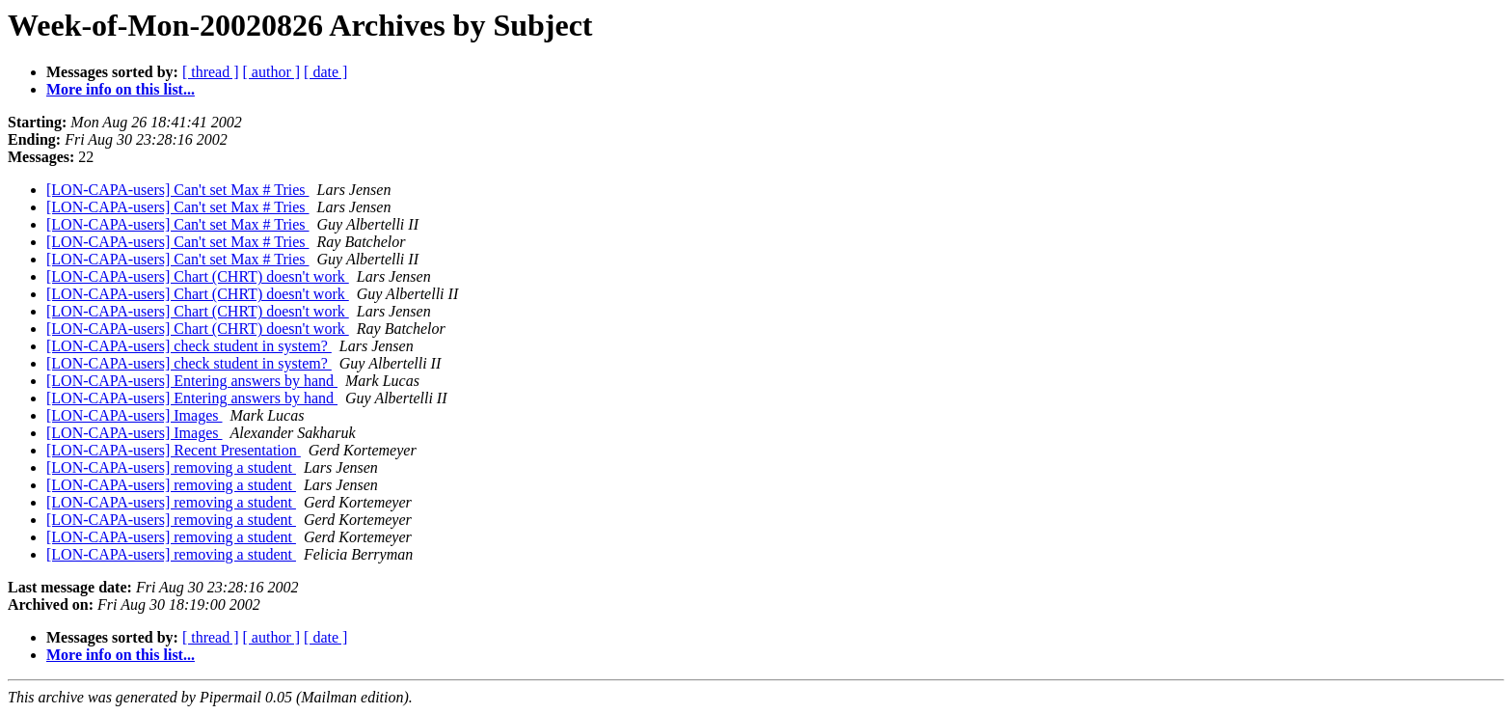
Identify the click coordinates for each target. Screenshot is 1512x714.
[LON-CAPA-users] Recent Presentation (173, 450)
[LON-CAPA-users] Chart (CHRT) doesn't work (197, 276)
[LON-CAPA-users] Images (134, 415)
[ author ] (272, 72)
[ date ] (325, 72)
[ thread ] (210, 72)
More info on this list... (120, 89)
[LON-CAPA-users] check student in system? (189, 346)
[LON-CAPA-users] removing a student (171, 467)
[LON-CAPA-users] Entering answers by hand (192, 380)
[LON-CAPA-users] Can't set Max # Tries (178, 189)
